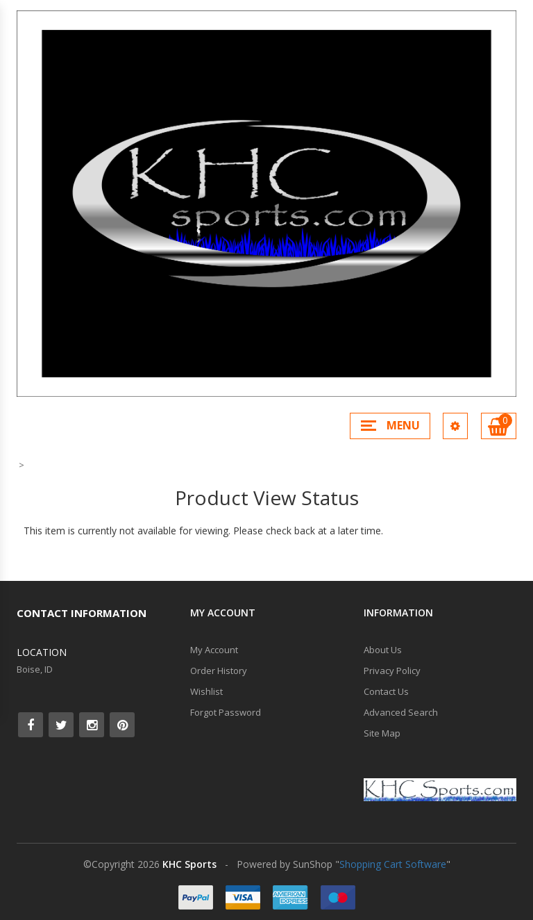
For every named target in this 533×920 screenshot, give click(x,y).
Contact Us (386, 691)
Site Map (382, 733)
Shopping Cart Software (392, 864)
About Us (383, 649)
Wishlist (206, 691)
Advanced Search (401, 712)
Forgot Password (225, 712)
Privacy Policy (392, 670)
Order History (218, 670)
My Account (214, 649)
